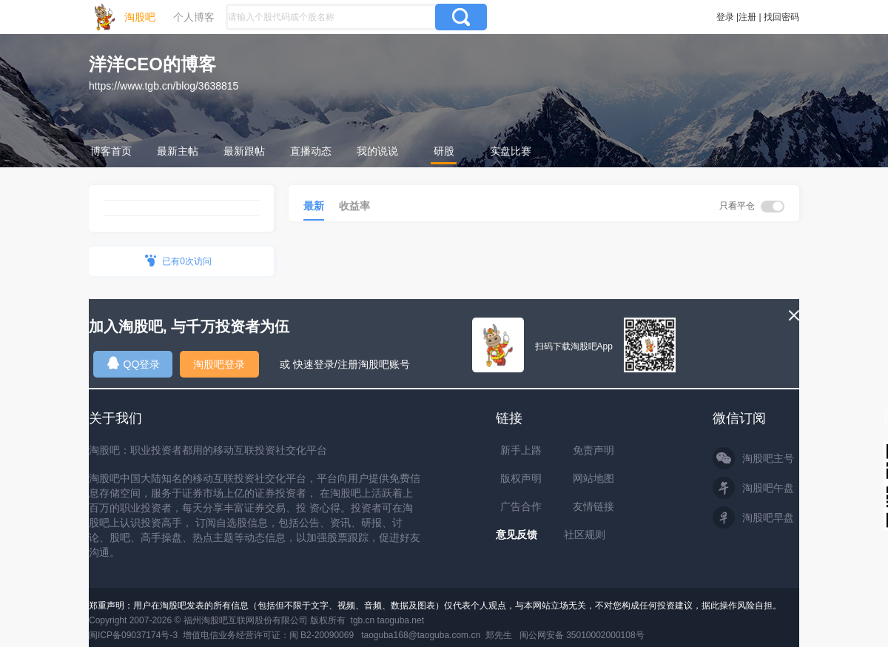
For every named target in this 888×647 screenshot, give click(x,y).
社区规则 (584, 534)
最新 (313, 206)
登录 (725, 17)
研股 (444, 151)
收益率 (354, 206)
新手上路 (521, 450)
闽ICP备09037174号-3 (133, 635)
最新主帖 (177, 151)
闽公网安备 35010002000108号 (582, 635)
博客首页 (111, 151)
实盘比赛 (510, 151)
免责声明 (593, 450)
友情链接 (593, 506)
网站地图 (593, 478)
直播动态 (311, 151)
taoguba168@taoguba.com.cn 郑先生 (436, 635)
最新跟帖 (244, 151)
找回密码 (781, 17)
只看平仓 (751, 206)
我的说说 (377, 151)
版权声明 (521, 478)
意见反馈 (516, 534)
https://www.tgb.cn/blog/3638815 (163, 86)
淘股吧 (139, 17)
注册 (747, 17)
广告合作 (521, 506)
